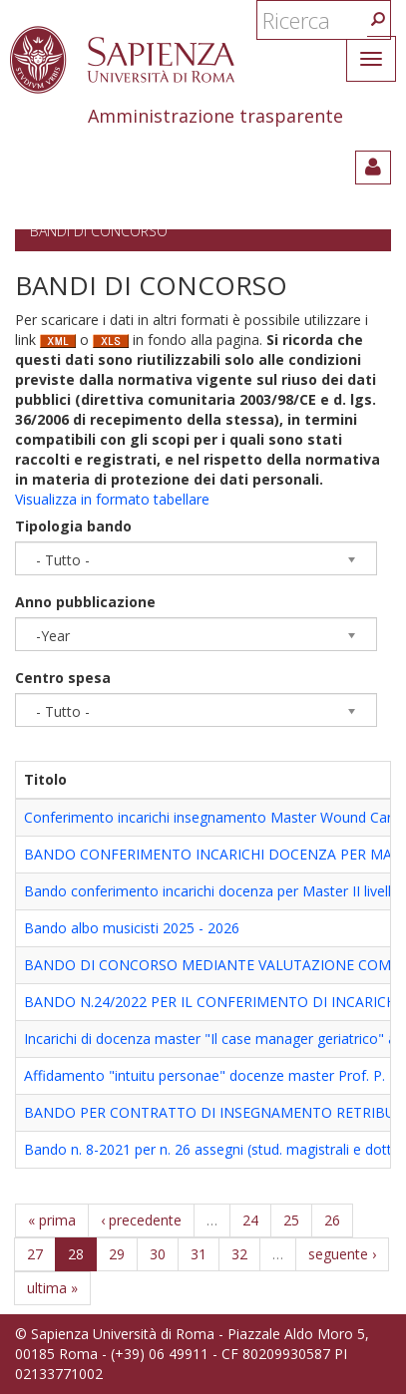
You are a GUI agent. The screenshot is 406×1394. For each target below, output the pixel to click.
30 (158, 1253)
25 (291, 1220)
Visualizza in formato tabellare (112, 499)
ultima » (52, 1287)
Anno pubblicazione (85, 601)
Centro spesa (63, 677)
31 (198, 1253)
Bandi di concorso (99, 230)
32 (239, 1253)
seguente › (342, 1253)
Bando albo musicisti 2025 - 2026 (131, 927)
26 (332, 1220)
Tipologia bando (73, 526)
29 (117, 1253)
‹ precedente (141, 1220)
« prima (52, 1220)
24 (250, 1220)
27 (35, 1253)
